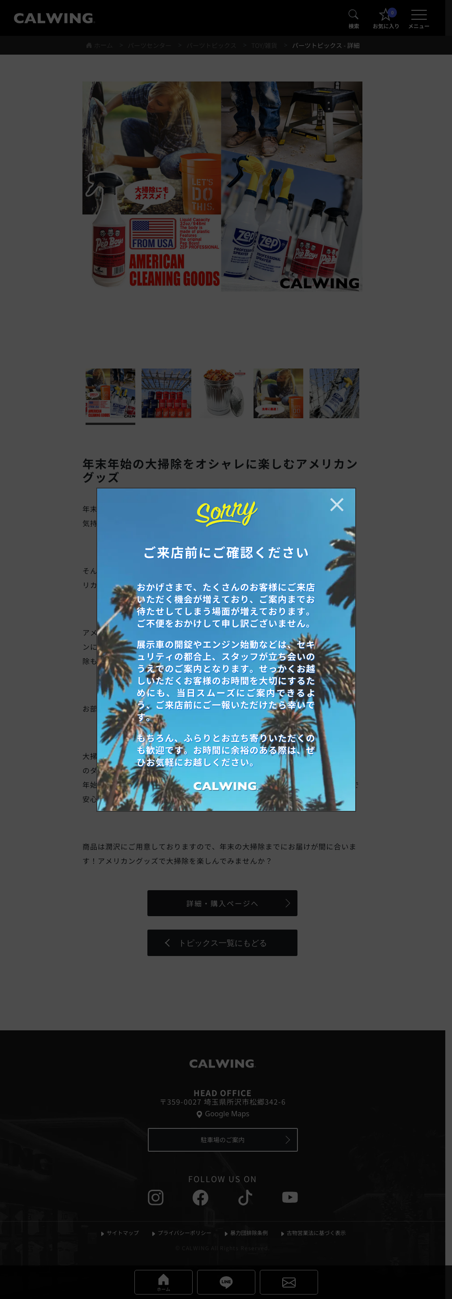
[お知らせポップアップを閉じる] (336, 504)
